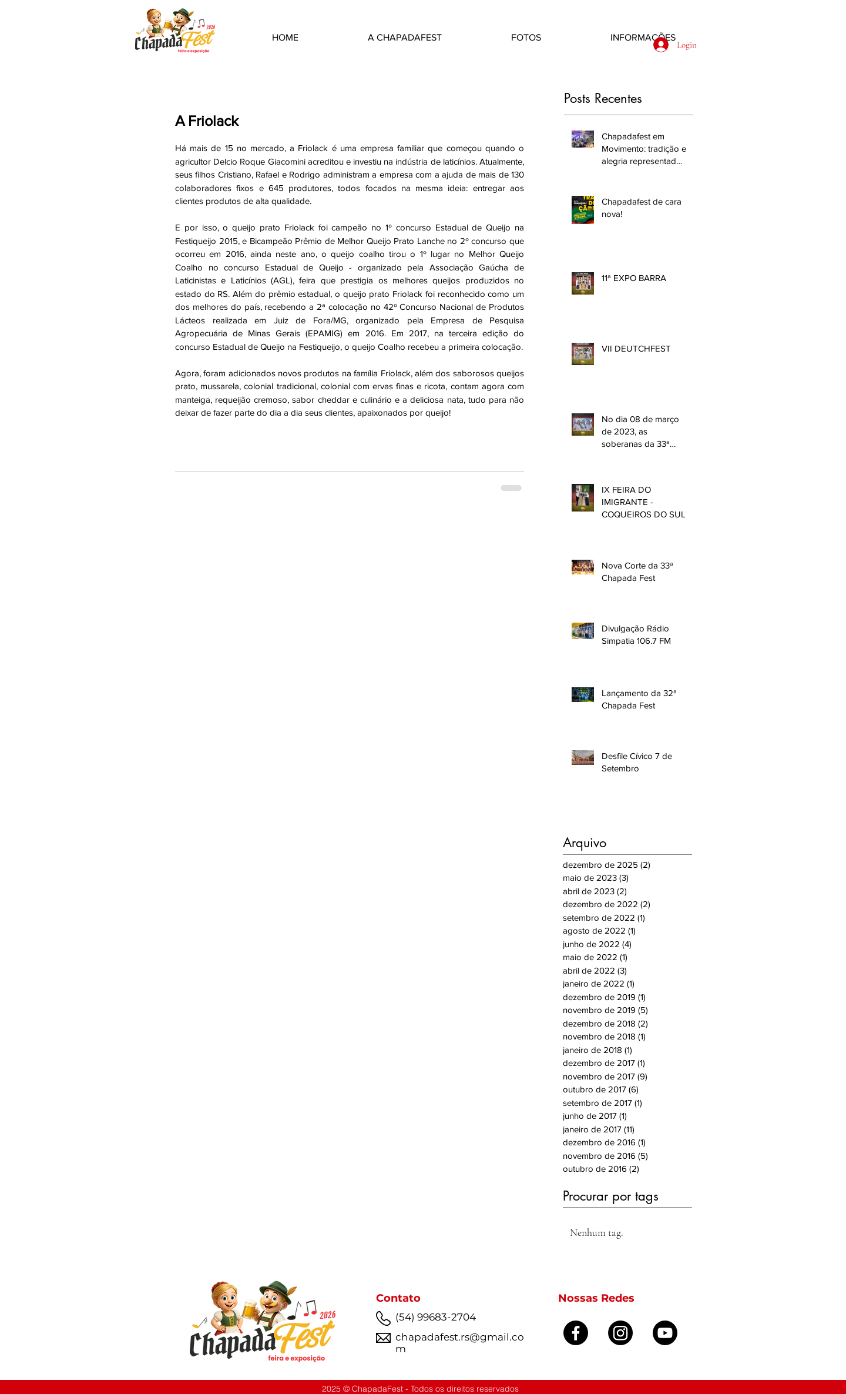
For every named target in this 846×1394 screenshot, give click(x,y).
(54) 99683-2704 (435, 1317)
